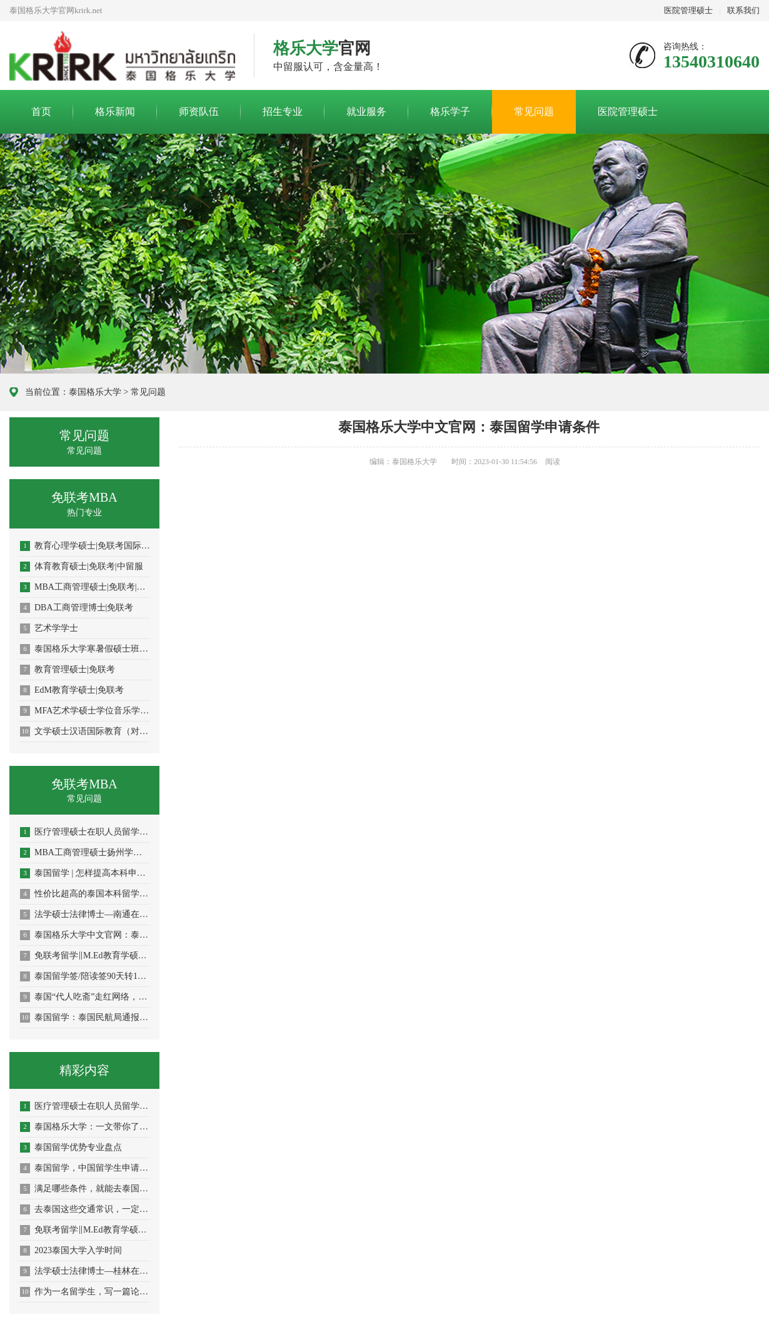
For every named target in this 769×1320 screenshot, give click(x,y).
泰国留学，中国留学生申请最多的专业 (85, 1168)
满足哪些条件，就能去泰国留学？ (85, 1189)
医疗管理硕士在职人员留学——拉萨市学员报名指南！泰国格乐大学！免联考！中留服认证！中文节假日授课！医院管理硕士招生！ (85, 1106)
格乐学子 (450, 111)
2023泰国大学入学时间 (71, 1251)
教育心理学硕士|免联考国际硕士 (85, 546)
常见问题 (534, 111)
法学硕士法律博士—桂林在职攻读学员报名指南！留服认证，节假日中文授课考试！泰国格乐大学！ (85, 1271)
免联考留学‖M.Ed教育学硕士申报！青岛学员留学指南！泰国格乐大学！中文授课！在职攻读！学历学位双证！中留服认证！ (85, 956)
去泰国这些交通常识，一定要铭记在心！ (85, 1209)
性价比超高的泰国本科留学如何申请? (85, 894)
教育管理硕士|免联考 (67, 670)
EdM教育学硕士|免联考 (72, 690)
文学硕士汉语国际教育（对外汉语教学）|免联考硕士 (85, 732)
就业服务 (366, 111)
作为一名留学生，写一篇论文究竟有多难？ (85, 1292)
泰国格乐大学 (95, 392)
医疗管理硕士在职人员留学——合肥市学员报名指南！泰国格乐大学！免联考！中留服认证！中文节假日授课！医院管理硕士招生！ (85, 832)
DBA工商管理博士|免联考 (76, 608)
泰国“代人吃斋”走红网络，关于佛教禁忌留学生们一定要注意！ (85, 997)
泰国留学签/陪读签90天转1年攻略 (85, 976)
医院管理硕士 (688, 10)
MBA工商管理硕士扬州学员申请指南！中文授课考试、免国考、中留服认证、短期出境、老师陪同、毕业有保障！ (85, 853)
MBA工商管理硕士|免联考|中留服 (85, 587)
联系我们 (743, 10)
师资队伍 (199, 111)
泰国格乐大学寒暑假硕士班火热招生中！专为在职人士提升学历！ (85, 649)
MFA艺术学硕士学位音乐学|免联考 (85, 711)
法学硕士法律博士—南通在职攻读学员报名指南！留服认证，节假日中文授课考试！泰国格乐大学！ (85, 915)
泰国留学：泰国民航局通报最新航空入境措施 (85, 1018)
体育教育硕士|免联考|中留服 (81, 567)
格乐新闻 (115, 111)
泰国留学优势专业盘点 (71, 1148)
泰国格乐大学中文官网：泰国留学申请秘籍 (85, 935)
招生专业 (283, 111)
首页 (41, 111)
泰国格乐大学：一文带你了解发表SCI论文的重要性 (85, 1127)
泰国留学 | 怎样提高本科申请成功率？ (85, 873)
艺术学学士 (49, 628)
